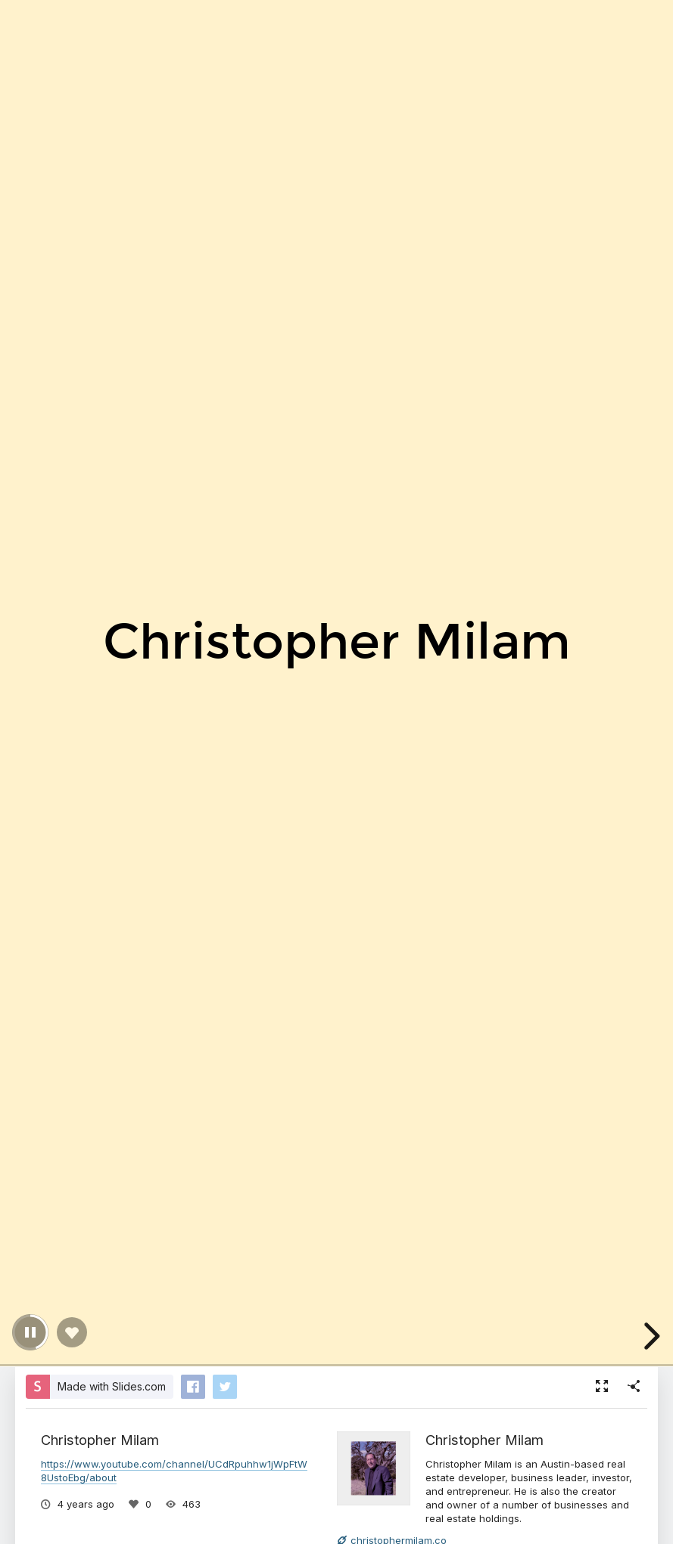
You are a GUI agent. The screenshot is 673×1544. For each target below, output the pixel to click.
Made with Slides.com (112, 1386)
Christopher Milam (484, 1439)
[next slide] (649, 1336)
